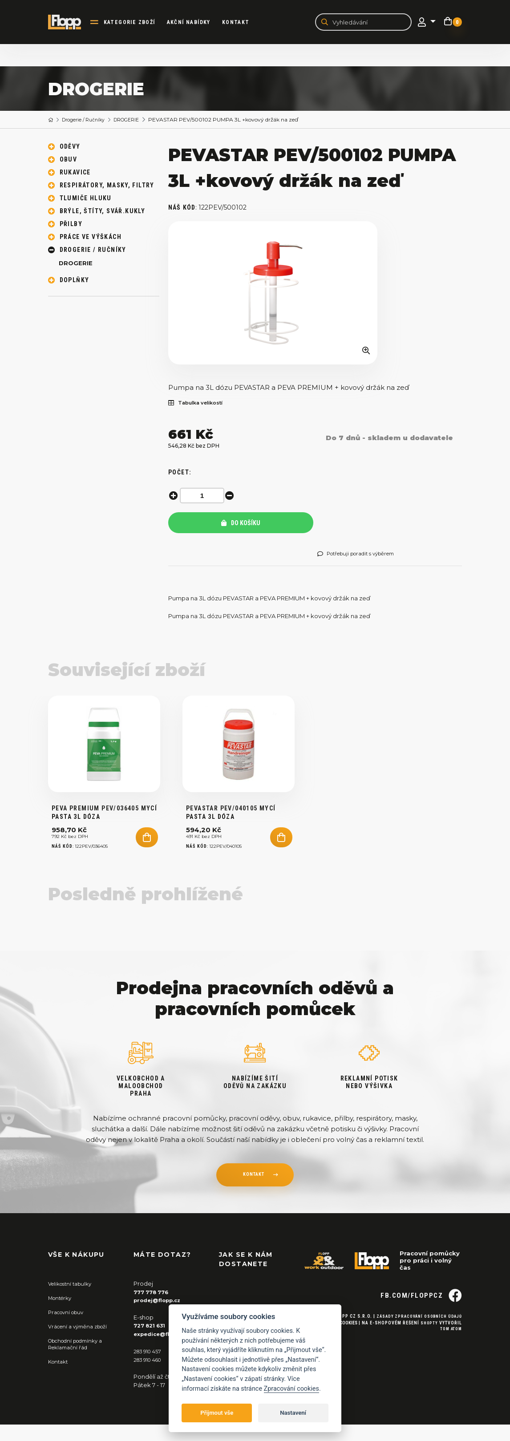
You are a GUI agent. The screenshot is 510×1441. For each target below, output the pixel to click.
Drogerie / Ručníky (88, 120)
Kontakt (241, 23)
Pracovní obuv (68, 1329)
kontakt (253, 1193)
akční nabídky (194, 23)
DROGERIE (136, 120)
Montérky (62, 1315)
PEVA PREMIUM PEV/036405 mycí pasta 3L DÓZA (104, 830)
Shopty (428, 1354)
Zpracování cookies (291, 1388)
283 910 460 (150, 1376)
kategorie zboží (135, 23)
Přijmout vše (216, 1412)
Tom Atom (449, 1361)
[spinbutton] (204, 497)
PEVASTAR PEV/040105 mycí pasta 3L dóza (231, 830)
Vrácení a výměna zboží (82, 1343)
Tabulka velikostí (200, 404)
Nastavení (293, 1412)
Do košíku (240, 524)
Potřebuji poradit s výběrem (362, 555)
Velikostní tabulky (73, 1301)
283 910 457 (150, 1368)
